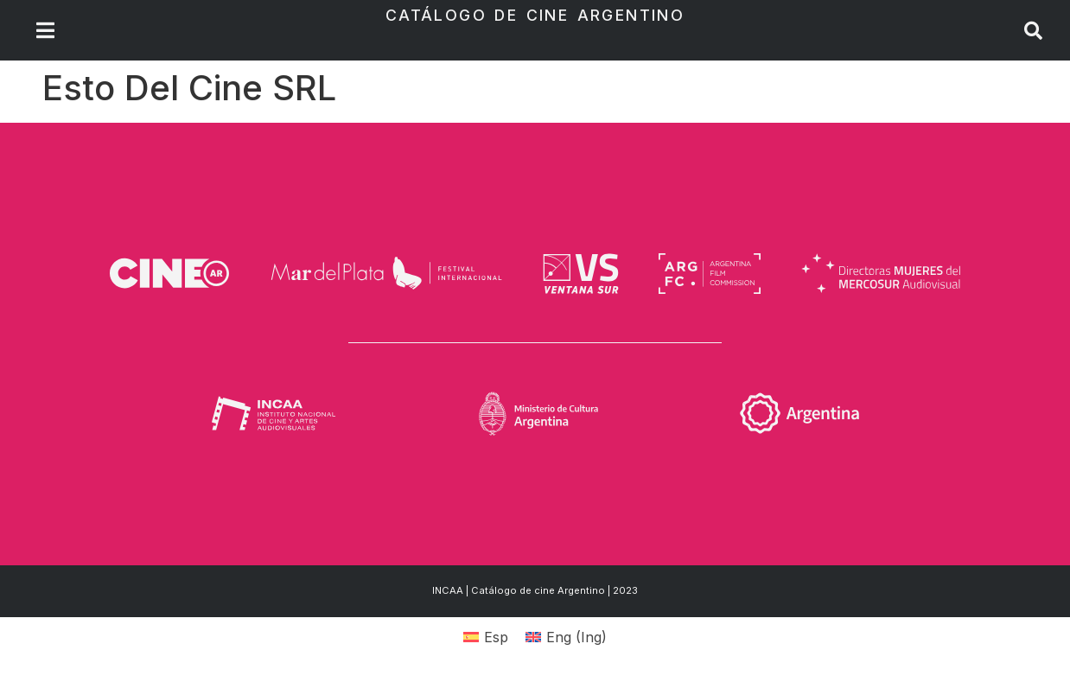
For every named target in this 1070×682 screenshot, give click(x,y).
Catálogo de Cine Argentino (535, 15)
